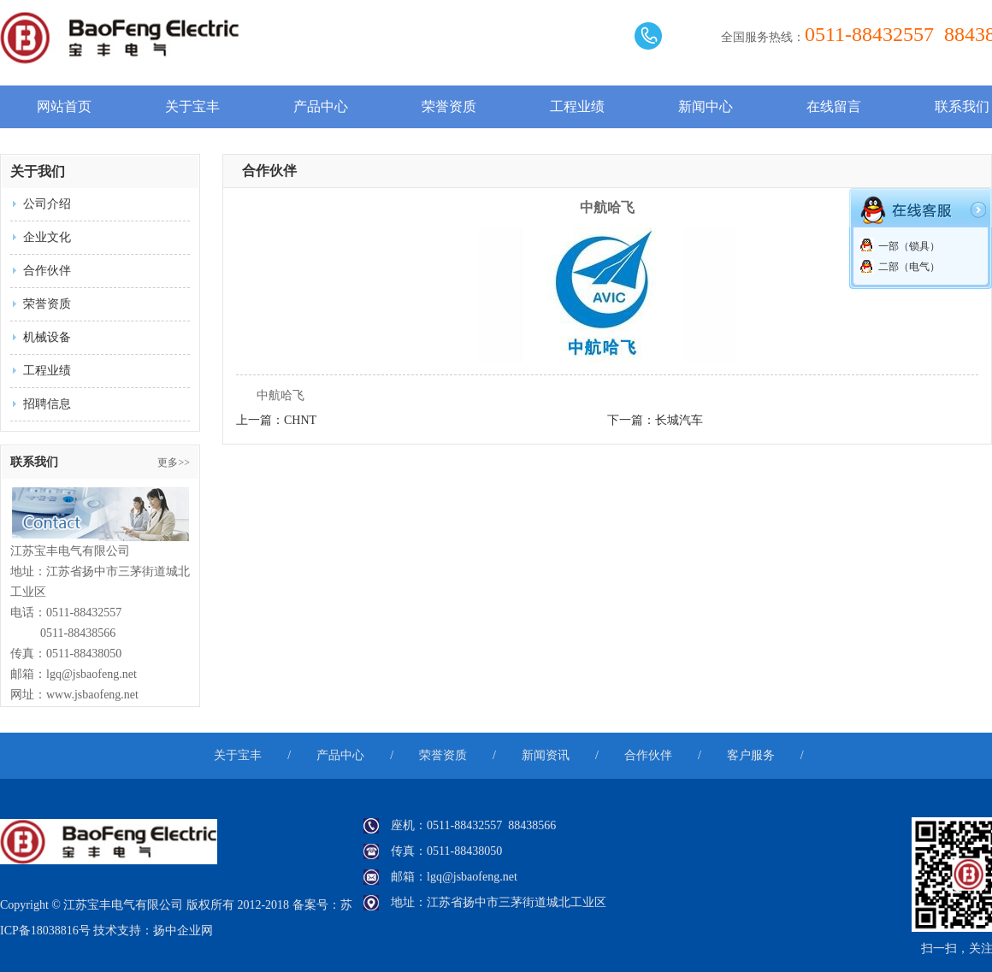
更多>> (173, 462)
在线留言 (833, 106)
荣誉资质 (449, 106)
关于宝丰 (192, 106)
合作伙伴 (47, 270)
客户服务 (751, 755)
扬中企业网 (183, 930)
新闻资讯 (546, 755)
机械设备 (47, 337)
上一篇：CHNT (276, 420)
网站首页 (64, 106)
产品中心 (320, 106)
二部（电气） (899, 267)
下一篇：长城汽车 (655, 420)
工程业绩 (577, 106)
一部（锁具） (899, 246)
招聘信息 (47, 404)
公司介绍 (47, 203)
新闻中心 (705, 106)
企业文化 (47, 237)
